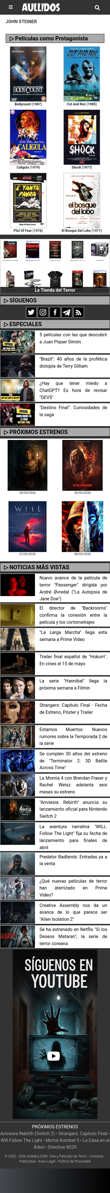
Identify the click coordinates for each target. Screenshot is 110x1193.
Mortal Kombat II (62, 1140)
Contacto (97, 1156)
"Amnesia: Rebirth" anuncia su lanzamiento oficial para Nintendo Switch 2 (73, 809)
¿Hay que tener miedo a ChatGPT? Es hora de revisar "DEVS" (73, 390)
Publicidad (28, 1161)
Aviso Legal (46, 1161)
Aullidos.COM (37, 1156)
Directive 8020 (62, 1147)
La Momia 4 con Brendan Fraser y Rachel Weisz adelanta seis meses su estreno (73, 785)
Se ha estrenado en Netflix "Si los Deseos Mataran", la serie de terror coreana (73, 936)
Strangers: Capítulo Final (82, 1133)
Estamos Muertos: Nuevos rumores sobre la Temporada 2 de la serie (73, 736)
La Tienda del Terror (55, 290)
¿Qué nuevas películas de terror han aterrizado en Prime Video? (73, 888)
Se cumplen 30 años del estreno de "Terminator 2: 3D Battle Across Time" (73, 761)
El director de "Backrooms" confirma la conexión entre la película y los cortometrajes (73, 615)
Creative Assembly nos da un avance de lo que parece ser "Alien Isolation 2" (73, 912)
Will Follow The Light (21, 1140)
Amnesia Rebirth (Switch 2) (27, 1133)
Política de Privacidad (74, 1161)
